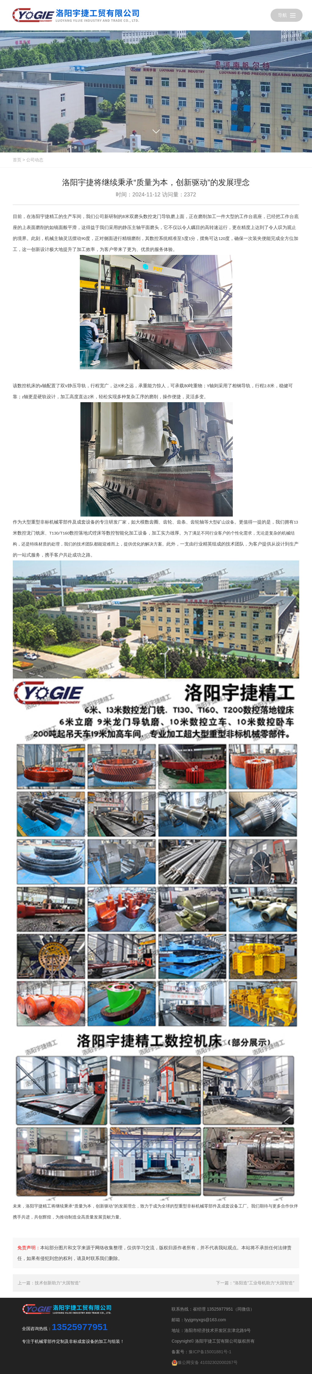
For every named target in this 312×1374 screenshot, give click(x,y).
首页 (17, 159)
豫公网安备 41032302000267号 (205, 1362)
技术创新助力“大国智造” (57, 1282)
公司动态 (34, 159)
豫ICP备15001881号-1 (210, 1351)
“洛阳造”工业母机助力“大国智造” (263, 1282)
